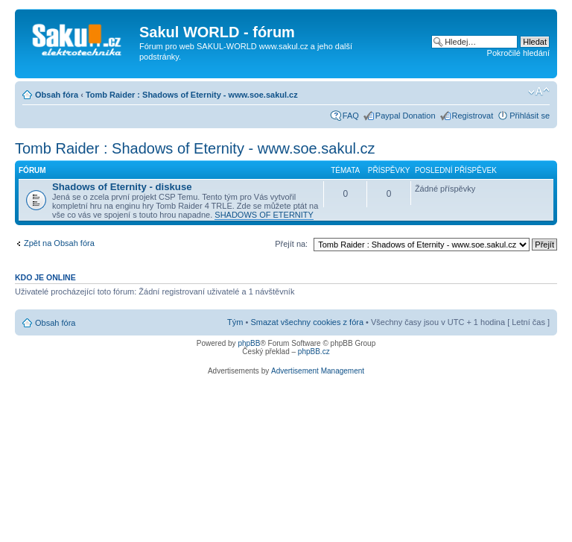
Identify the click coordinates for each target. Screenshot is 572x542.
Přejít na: (291, 243)
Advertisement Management (317, 371)
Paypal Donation (405, 115)
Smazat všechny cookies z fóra (306, 322)
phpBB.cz (314, 351)
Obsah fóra (56, 94)
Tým (235, 322)
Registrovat (473, 115)
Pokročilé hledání (518, 52)
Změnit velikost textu (539, 91)
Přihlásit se (529, 115)
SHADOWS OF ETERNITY (264, 214)
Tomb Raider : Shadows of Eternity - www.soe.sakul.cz (192, 94)
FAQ (351, 115)
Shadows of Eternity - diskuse (122, 186)
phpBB (249, 343)
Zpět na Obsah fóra (59, 243)
